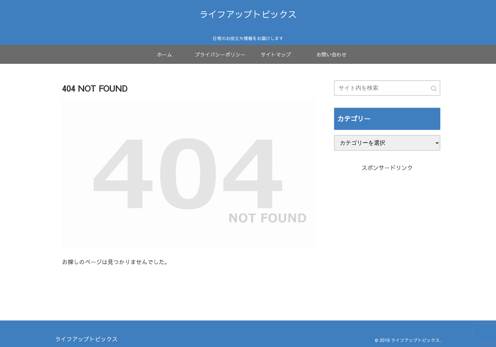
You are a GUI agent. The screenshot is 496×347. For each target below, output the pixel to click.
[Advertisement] (387, 244)
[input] (387, 88)
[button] (434, 88)
